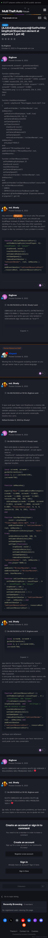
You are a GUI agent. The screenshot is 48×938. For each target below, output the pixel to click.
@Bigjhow (18, 216)
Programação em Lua (25, 48)
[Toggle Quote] (6, 305)
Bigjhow (7, 46)
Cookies (34, 931)
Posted (18, 60)
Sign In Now (24, 871)
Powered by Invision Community (24, 934)
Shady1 (31, 305)
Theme (13, 931)
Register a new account (24, 854)
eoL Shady (14, 207)
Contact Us (24, 931)
